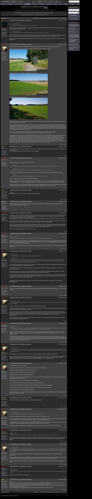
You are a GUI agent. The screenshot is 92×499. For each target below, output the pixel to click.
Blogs (28, 1)
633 (51, 18)
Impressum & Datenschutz (5, 495)
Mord (32, 7)
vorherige (36, 18)
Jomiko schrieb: (14, 254)
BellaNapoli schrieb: (15, 412)
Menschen (3, 4)
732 (58, 18)
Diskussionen (21, 1)
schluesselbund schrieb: (15, 24)
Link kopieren (3, 34)
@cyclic (10, 160)
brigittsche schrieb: (15, 258)
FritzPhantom (3, 212)
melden (65, 42)
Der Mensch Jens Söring (73, 45)
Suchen (48, 10)
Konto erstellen (74, 19)
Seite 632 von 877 (5, 18)
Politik (16, 4)
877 (61, 18)
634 (53, 18)
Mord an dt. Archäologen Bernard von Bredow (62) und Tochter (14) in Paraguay (73, 36)
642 (55, 18)
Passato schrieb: (14, 326)
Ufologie (55, 4)
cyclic (2, 20)
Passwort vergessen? (74, 17)
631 (48, 18)
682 (56, 18)
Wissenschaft (10, 4)
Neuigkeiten (57, 1)
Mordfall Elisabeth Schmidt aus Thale (73, 48)
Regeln (11, 495)
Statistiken (39, 1)
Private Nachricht (4, 33)
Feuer (38, 7)
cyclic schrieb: (14, 168)
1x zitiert (61, 199)
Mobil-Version (15, 495)
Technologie (49, 4)
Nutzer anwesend (74, 7)
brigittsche (3, 233)
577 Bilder (26, 10)
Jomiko (2, 190)
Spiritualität (34, 4)
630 (46, 18)
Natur (60, 4)
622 (44, 18)
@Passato (45, 180)
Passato (2, 44)
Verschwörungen (41, 4)
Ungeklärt (34, 7)
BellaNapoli (3, 201)
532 (41, 18)
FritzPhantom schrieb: (15, 301)
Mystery (21, 4)
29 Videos (32, 10)
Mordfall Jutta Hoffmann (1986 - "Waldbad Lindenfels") (73, 41)
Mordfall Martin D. (73, 29)
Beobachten (37, 10)
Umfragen (66, 4)
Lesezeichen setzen (4, 35)
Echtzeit (14, 1)
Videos (33, 1)
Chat (46, 1)
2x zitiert (61, 42)
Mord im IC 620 (73, 32)
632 (49, 18)
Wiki (51, 1)
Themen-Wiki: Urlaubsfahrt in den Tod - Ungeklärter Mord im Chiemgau (34, 14)
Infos (53, 10)
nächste (64, 18)
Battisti (2, 146)
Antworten (43, 10)
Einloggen (74, 15)
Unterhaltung (72, 4)
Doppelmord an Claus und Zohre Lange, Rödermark (73, 25)
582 (42, 18)
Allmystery (6, 1)
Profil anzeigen (3, 55)
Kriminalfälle (27, 4)
